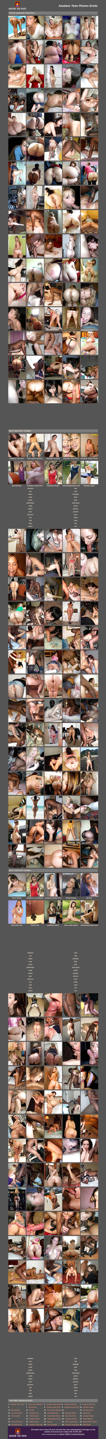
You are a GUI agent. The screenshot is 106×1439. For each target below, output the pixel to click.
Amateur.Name (70, 1413)
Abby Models (88, 1419)
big (75, 491)
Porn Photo (32, 1407)
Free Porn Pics (70, 1416)
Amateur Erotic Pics (71, 1407)
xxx (75, 526)
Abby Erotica (34, 1422)
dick (75, 497)
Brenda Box (15, 1410)
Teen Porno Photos (35, 1404)
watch (30, 526)
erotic (30, 500)
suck (75, 520)
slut (30, 520)
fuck (75, 500)
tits (75, 523)
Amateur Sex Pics (88, 1404)
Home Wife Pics (53, 1413)
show (76, 517)
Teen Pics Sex (16, 1413)
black (30, 494)
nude (30, 506)
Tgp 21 (49, 1422)
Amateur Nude (88, 1416)
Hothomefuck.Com (54, 1419)
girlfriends (30, 503)
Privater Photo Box (72, 1425)
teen (30, 523)
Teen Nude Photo (53, 1416)
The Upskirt (15, 1416)
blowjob (76, 494)
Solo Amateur (52, 1425)
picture (75, 512)
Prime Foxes (34, 1416)
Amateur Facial (70, 1419)
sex (30, 517)
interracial (75, 503)
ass (30, 491)
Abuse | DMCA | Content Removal (71, 1434)
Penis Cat (86, 1413)
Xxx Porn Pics (16, 1425)
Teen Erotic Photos (54, 1410)
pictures (30, 514)
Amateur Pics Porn (17, 1404)
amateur (30, 488)
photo (30, 509)
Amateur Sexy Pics (53, 1407)
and (75, 488)
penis (76, 506)
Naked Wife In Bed (90, 1422)
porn (75, 514)
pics (30, 512)
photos (75, 509)
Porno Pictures (16, 1422)
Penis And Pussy (71, 1422)
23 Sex (31, 1410)
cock (30, 497)
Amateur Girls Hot (36, 1425)
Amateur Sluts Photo (54, 1404)
